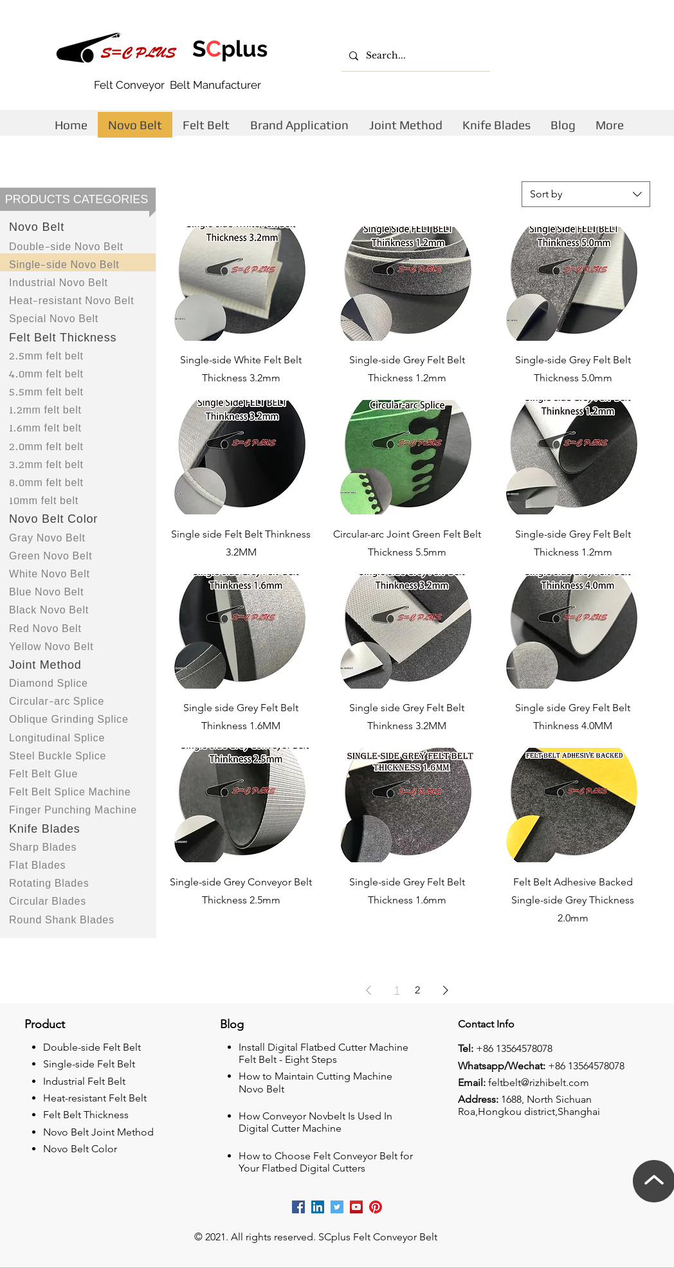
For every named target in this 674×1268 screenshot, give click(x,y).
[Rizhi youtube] (356, 1206)
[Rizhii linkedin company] (317, 1206)
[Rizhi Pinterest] (375, 1206)
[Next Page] (445, 990)
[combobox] (586, 194)
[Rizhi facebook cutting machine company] (298, 1206)
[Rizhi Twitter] (337, 1206)
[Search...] (414, 56)
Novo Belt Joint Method (98, 1132)
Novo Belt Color (80, 1149)
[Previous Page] (368, 990)
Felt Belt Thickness (86, 1115)
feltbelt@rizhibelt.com (538, 1082)
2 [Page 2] (417, 990)
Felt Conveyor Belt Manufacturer (177, 84)
